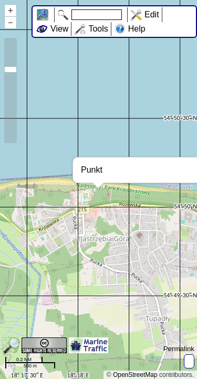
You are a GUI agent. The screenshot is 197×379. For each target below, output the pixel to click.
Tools (98, 28)
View (59, 28)
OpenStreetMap (135, 374)
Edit (151, 14)
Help (137, 28)
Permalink (178, 349)
